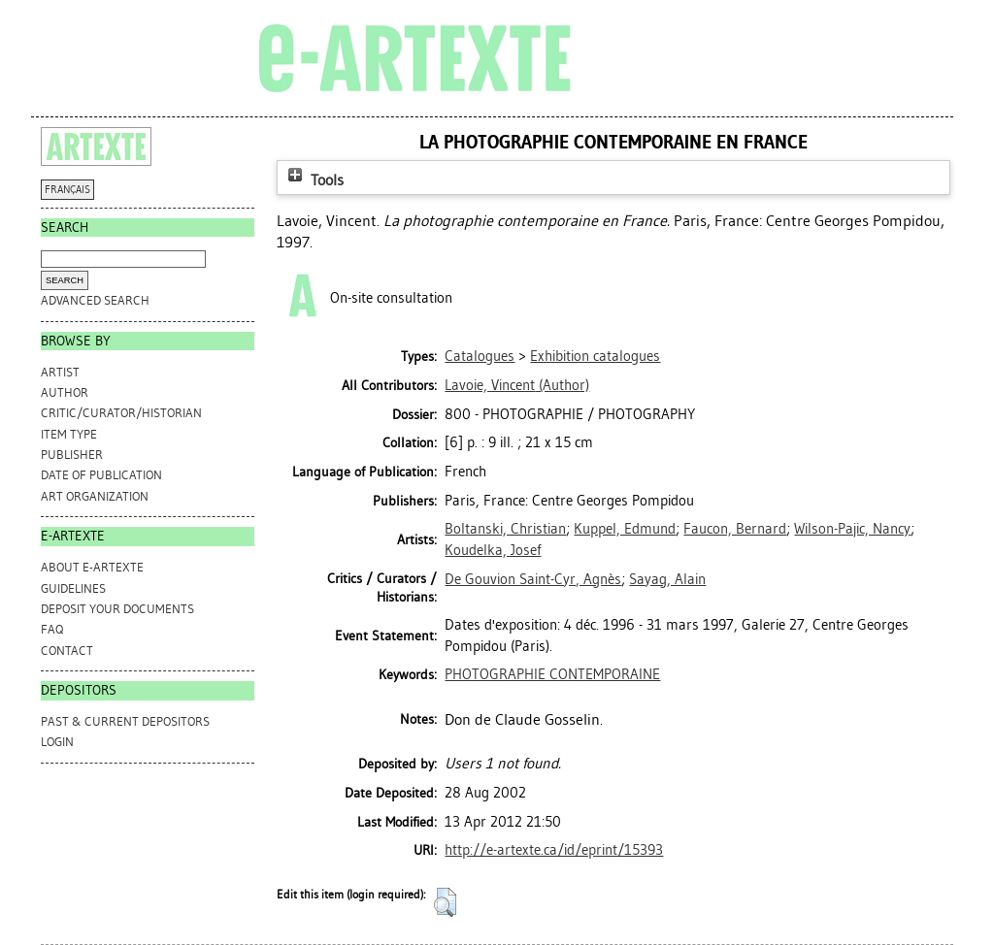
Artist (60, 372)
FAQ (52, 629)
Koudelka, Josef (493, 550)
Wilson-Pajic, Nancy (852, 529)
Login (57, 741)
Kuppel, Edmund (625, 529)
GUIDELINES (73, 588)
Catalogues (479, 356)
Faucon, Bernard (734, 529)
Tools (313, 180)
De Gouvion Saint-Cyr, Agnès (533, 579)
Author (64, 392)
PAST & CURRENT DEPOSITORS (125, 721)
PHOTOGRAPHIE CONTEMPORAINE (552, 674)
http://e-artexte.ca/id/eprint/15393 (554, 850)
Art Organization (95, 496)
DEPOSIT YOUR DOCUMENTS (117, 609)
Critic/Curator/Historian (121, 413)
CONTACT (67, 650)
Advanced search (95, 300)
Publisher (72, 454)
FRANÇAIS (67, 189)
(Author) (517, 385)
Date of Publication (101, 475)
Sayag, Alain (667, 579)
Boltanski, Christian (505, 529)
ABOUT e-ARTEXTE (92, 567)
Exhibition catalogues (595, 356)
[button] (445, 902)
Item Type (69, 434)
